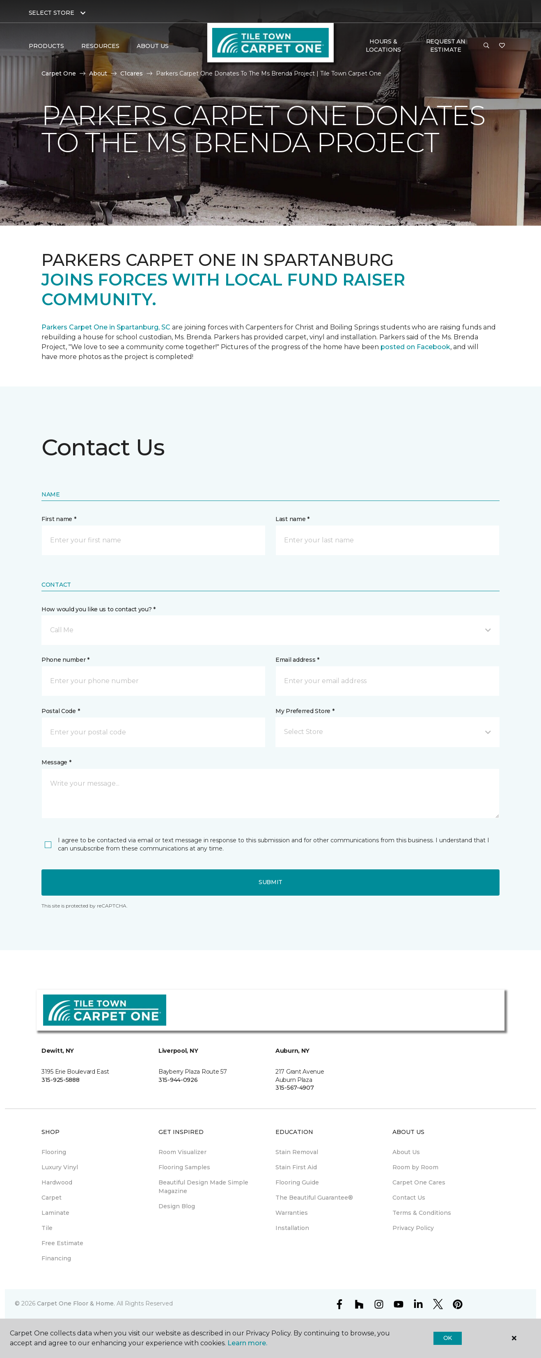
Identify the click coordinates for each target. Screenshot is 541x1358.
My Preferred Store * (304, 711)
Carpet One (58, 73)
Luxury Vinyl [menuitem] (59, 1167)
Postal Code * (60, 711)
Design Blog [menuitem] (176, 1206)
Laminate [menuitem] (55, 1212)
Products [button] (46, 46)
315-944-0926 (178, 1080)
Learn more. (247, 1343)
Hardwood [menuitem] (56, 1182)
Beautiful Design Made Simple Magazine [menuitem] (203, 1187)
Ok (447, 1338)
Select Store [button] (51, 12)
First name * (58, 519)
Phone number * (65, 660)
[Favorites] (502, 46)
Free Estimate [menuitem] (62, 1243)
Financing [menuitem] (56, 1258)
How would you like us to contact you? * (98, 609)
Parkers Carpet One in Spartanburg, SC (105, 327)
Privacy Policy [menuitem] (413, 1228)
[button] (486, 46)
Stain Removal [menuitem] (296, 1152)
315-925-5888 (60, 1080)
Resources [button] (100, 46)
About (98, 73)
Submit (270, 882)
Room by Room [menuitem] (415, 1167)
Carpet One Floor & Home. (76, 1303)
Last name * (292, 519)
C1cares (131, 73)
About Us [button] (153, 46)
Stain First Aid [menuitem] (296, 1167)
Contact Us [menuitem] (408, 1197)
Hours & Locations (383, 45)
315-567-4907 (294, 1087)
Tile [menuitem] (47, 1228)
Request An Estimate (445, 45)
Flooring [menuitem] (53, 1152)
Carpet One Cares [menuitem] (418, 1182)
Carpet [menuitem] (51, 1197)
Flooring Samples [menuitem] (184, 1167)
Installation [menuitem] (292, 1228)
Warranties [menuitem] (291, 1212)
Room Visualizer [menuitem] (182, 1152)
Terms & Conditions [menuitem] (421, 1212)
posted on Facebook (415, 347)
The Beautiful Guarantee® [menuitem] (314, 1197)
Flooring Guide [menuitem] (297, 1182)
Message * (56, 762)
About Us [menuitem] (406, 1152)
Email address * (297, 660)
